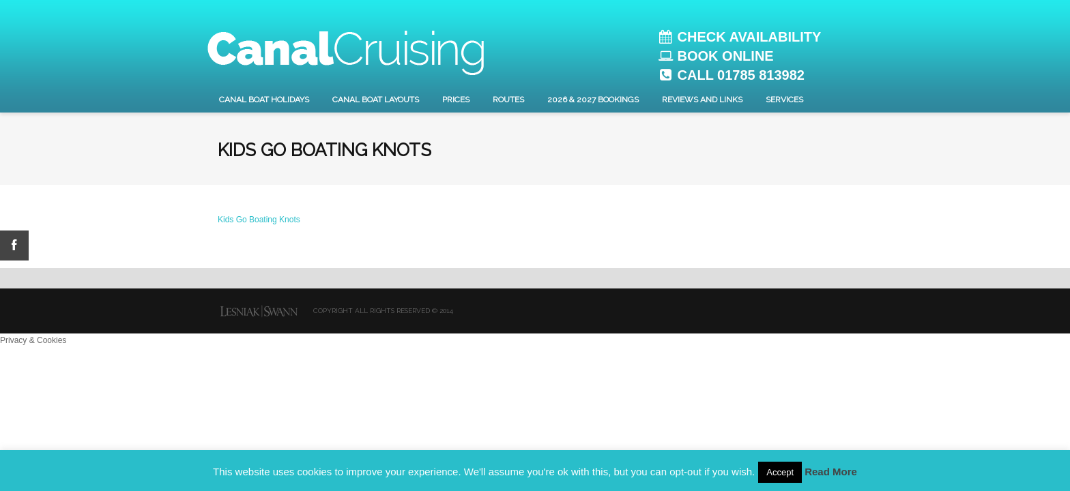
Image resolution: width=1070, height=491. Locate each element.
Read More (831, 471)
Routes (508, 99)
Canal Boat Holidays (264, 99)
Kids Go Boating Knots (259, 219)
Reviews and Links (702, 99)
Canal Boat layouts (375, 99)
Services (784, 99)
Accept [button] (780, 472)
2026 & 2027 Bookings (593, 99)
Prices (455, 99)
